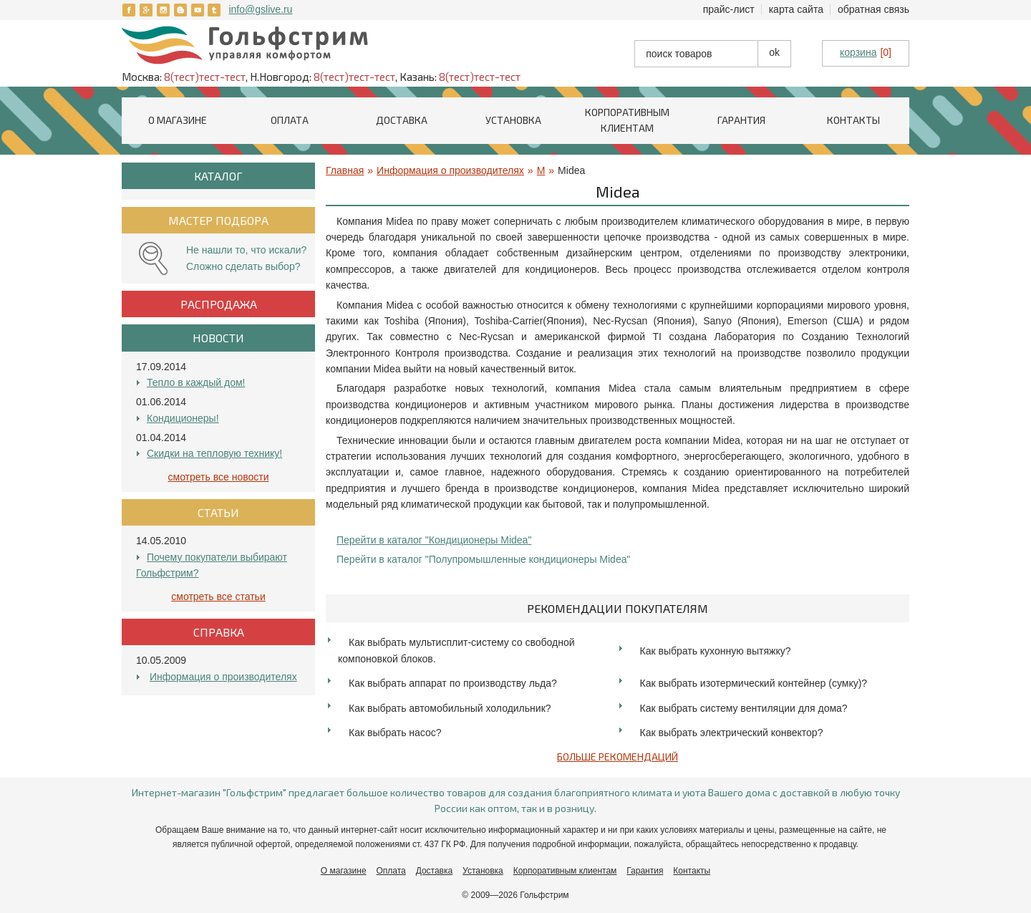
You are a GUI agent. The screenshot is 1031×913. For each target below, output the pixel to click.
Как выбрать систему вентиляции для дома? (744, 708)
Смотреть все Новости (218, 477)
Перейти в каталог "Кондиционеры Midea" (434, 540)
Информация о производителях (223, 676)
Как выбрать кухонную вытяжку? (715, 651)
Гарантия (741, 120)
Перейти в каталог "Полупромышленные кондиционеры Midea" (483, 559)
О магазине (177, 120)
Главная (345, 170)
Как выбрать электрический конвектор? (731, 732)
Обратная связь (873, 9)
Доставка (401, 120)
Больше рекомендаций (617, 756)
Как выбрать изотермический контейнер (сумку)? (754, 683)
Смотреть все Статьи (218, 596)
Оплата (290, 120)
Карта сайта (796, 9)
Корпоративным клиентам (565, 871)
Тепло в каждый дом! (196, 382)
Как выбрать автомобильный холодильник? (450, 708)
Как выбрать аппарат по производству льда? (453, 683)
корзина (858, 52)
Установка (513, 120)
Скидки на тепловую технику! (214, 453)
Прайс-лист (729, 9)
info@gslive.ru (260, 9)
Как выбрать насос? (395, 732)
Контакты (853, 120)
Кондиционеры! (183, 418)
